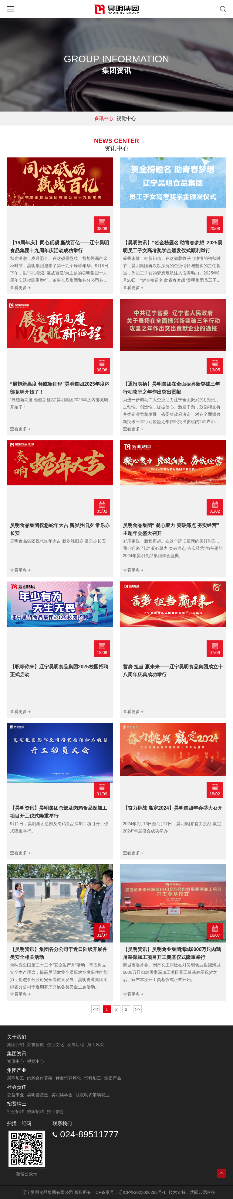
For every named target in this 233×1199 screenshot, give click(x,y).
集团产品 (112, 1078)
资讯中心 (103, 118)
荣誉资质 (35, 1044)
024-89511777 (85, 1134)
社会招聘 (15, 1111)
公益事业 (15, 1094)
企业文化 (55, 1044)
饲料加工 (92, 1078)
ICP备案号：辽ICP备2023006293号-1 (130, 1192)
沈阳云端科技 (202, 1192)
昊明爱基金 (37, 1094)
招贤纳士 (16, 1103)
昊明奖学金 (62, 1094)
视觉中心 (126, 118)
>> (137, 1009)
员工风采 (95, 1044)
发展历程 (75, 1044)
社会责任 (16, 1087)
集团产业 (16, 1070)
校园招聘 (35, 1111)
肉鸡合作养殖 (39, 1078)
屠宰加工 (15, 1078)
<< (95, 1009)
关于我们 (16, 1036)
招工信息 (55, 1111)
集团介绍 (15, 1044)
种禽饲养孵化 (68, 1078)
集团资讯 (16, 1053)
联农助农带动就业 (93, 1094)
